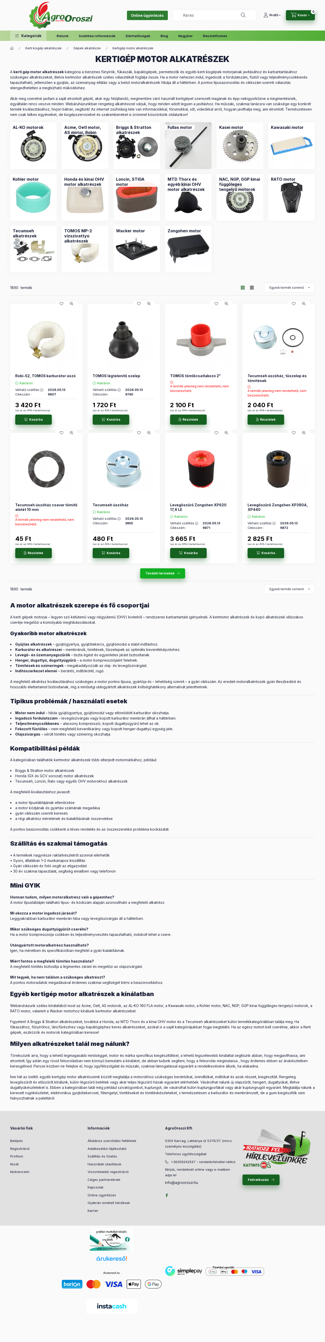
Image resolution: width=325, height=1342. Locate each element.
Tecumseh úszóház (110, 505)
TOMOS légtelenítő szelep (116, 376)
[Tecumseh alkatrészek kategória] (33, 233)
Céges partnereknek (104, 1180)
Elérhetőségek (138, 36)
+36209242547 (183, 1162)
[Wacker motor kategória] (130, 230)
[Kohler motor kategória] (26, 179)
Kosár (14, 1164)
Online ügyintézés (147, 15)
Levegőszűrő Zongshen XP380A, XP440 (278, 507)
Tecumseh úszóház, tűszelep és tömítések (277, 378)
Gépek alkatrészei (87, 48)
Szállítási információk (97, 36)
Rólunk (63, 36)
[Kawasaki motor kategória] (287, 127)
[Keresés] (243, 15)
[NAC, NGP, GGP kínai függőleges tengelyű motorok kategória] (240, 184)
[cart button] (300, 15)
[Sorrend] (289, 288)
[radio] (252, 287)
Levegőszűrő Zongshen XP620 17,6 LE (198, 507)
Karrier (93, 1211)
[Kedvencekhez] (61, 304)
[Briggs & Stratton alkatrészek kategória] (136, 130)
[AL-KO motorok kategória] (28, 127)
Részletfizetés (215, 36)
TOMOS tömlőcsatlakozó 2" (195, 376)
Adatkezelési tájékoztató (107, 1149)
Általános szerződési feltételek (112, 1141)
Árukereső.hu (111, 1272)
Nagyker (185, 36)
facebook (166, 1195)
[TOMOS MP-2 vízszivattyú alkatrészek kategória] (85, 235)
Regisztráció (20, 1149)
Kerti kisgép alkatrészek (43, 48)
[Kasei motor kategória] (231, 127)
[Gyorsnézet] (72, 304)
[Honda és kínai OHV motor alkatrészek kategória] (85, 182)
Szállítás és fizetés (102, 1156)
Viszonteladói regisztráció (108, 1172)
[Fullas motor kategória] (180, 127)
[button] (28, 35)
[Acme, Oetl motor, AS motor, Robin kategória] (85, 130)
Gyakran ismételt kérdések (109, 1203)
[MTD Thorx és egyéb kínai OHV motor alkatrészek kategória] (188, 184)
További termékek (159, 573)
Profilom (16, 1156)
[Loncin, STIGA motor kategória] (136, 182)
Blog (164, 36)
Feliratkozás (258, 1180)
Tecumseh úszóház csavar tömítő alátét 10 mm (46, 507)
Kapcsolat (95, 1187)
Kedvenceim (19, 1172)
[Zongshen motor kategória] (184, 230)
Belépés (16, 1141)
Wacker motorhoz (65, 1011)
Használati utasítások (104, 1164)
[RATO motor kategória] (283, 179)
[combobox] (214, 15)
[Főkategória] (12, 48)
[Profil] (272, 15)
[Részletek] (188, 420)
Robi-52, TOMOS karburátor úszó (45, 376)
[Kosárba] (33, 420)
